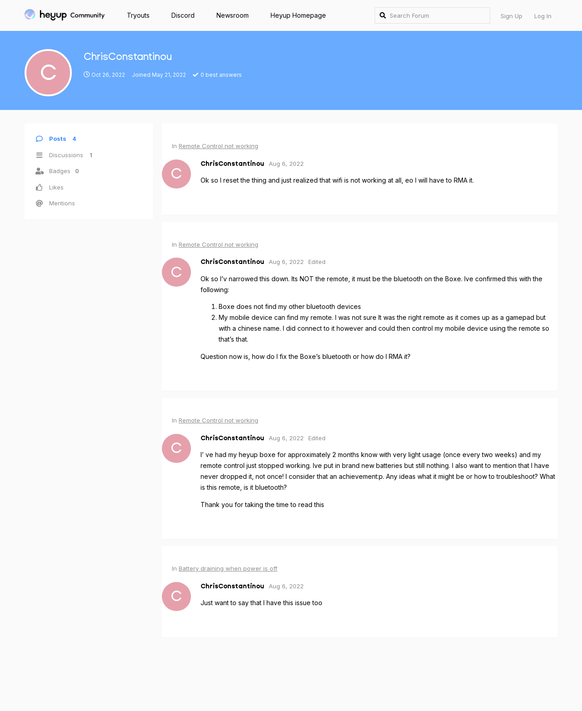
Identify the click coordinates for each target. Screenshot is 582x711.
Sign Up (511, 16)
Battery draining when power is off (228, 568)
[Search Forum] (432, 15)
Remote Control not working (218, 145)
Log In (543, 16)
